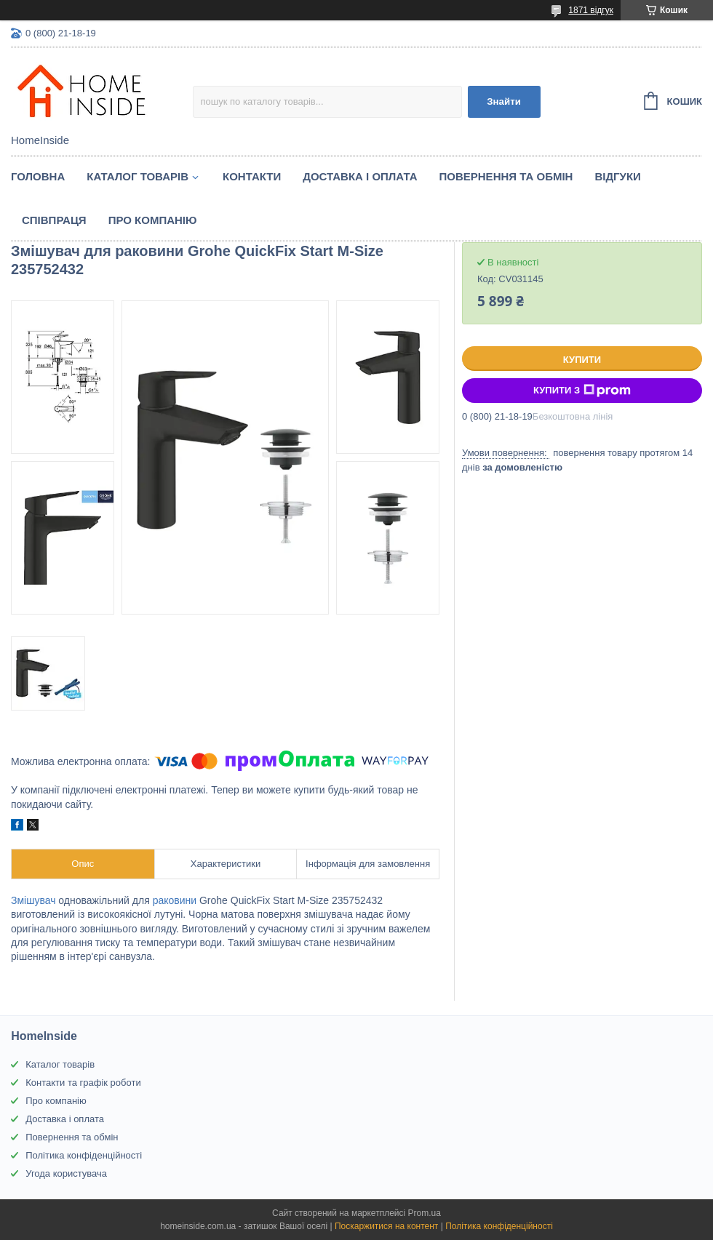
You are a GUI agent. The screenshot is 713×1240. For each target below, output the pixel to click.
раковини (174, 900)
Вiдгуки (617, 176)
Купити (582, 359)
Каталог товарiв (137, 176)
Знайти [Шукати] (504, 101)
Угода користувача (66, 1173)
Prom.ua (424, 1213)
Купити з (582, 390)
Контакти (252, 176)
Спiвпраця (54, 220)
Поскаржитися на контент (386, 1226)
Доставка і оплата (360, 176)
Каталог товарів (60, 1064)
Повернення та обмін (506, 176)
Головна (38, 176)
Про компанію (152, 220)
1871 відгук (590, 10)
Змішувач (33, 900)
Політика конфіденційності (83, 1155)
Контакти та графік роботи (82, 1082)
